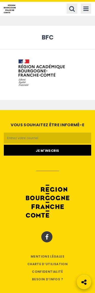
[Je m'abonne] (47, 150)
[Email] (47, 138)
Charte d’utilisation (47, 264)
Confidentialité (47, 271)
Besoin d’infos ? (47, 279)
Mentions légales (47, 256)
